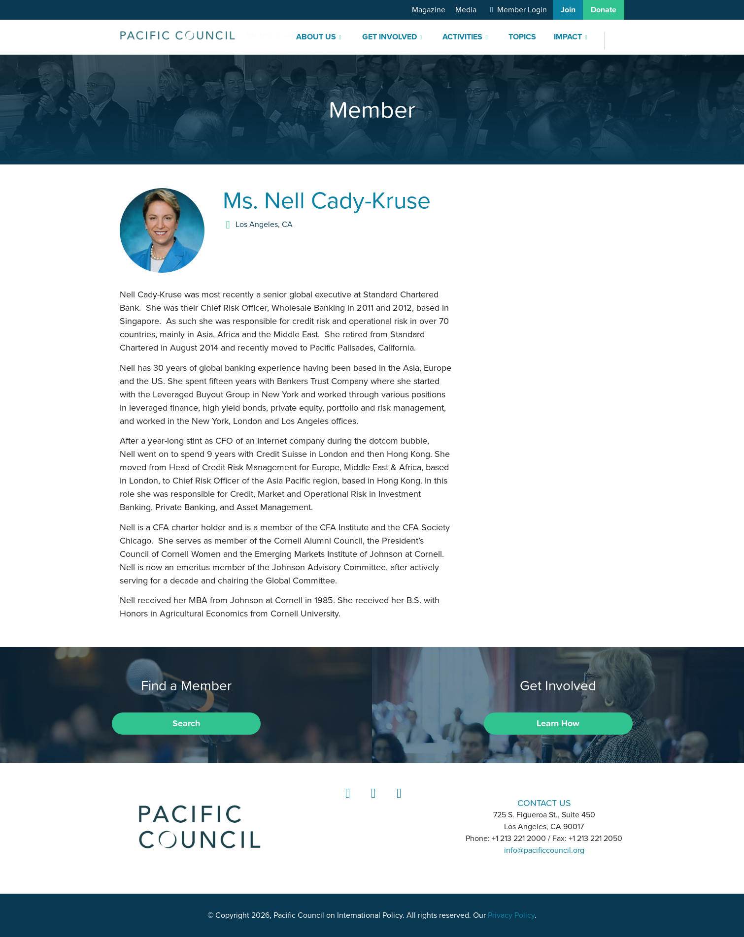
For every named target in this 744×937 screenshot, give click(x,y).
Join (568, 10)
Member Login (522, 10)
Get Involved (389, 37)
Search (186, 723)
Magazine (428, 10)
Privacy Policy (511, 915)
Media (465, 10)
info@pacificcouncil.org (544, 850)
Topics (522, 37)
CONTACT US (544, 802)
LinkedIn (346, 802)
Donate (603, 10)
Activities (462, 37)
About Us (316, 37)
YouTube (398, 802)
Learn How (558, 723)
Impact (568, 37)
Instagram (372, 802)
